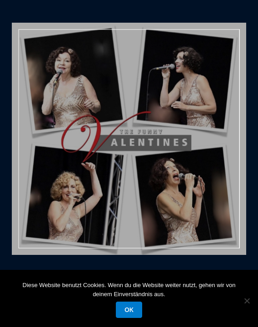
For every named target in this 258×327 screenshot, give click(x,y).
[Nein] (246, 300)
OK (128, 309)
